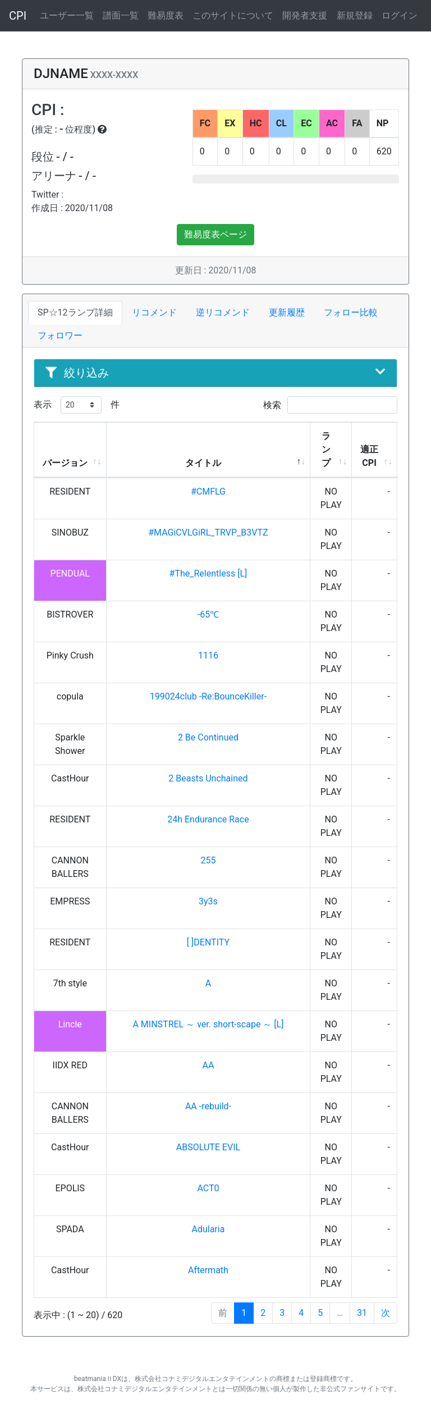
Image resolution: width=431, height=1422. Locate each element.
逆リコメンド (223, 312)
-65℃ (208, 614)
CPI (17, 15)
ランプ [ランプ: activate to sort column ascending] (326, 449)
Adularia (207, 1229)
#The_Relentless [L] (208, 573)
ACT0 (208, 1188)
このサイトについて (232, 15)
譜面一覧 (121, 15)
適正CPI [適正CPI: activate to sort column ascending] (369, 456)
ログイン (400, 15)
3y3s (208, 901)
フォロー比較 (351, 312)
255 (208, 860)
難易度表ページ (215, 234)
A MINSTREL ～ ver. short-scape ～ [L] (207, 1024)
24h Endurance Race (208, 819)
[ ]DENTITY (208, 942)
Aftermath (208, 1270)
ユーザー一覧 (67, 15)
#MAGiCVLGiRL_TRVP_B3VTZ (208, 532)
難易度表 (166, 15)
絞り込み (215, 372)
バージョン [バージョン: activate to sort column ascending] (65, 463)
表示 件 (77, 405)
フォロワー (60, 335)
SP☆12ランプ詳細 (75, 312)
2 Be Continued (208, 737)
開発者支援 (304, 15)
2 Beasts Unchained (207, 778)
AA (208, 1065)
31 (362, 1312)
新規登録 (355, 15)
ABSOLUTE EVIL (208, 1147)
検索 (330, 405)
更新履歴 (287, 312)
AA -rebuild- (208, 1106)
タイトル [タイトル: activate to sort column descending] (203, 463)
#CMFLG (208, 491)
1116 (208, 655)
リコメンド (154, 312)
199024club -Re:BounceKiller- (208, 696)
